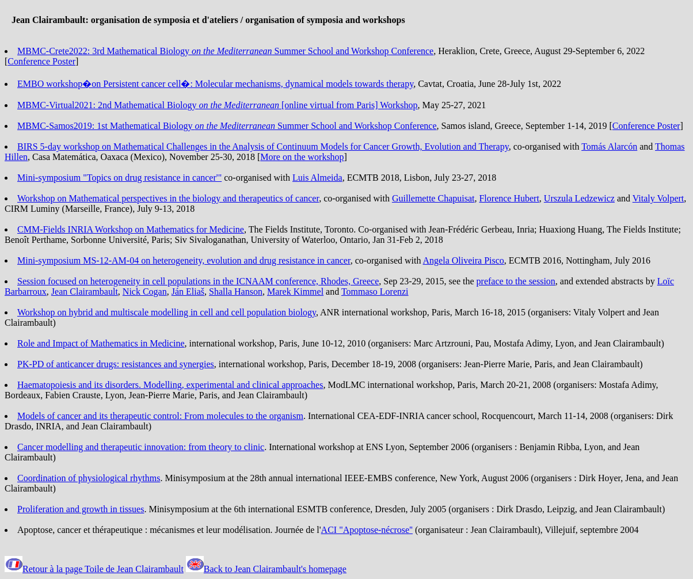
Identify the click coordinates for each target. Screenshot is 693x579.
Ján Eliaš (188, 291)
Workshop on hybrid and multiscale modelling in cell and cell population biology (166, 312)
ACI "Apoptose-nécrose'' (367, 530)
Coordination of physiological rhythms (88, 478)
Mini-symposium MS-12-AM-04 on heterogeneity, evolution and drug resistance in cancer (184, 260)
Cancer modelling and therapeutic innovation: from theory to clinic (140, 447)
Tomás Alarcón (609, 146)
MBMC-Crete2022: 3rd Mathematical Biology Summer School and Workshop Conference (225, 51)
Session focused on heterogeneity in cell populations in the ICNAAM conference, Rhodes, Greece (198, 281)
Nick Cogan (145, 291)
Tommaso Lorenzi (375, 291)
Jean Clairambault (84, 291)
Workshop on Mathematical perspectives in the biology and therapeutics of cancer (168, 198)
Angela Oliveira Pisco (463, 260)
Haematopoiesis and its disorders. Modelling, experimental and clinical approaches (170, 385)
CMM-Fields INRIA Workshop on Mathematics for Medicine (130, 229)
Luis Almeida (317, 177)
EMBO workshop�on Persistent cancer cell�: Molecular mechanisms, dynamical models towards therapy (215, 84)
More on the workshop (302, 157)
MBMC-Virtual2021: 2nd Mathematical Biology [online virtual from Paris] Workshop (217, 105)
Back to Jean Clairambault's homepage (275, 569)
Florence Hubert (509, 198)
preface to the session (516, 281)
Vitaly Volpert (658, 198)
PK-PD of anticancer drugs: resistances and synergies (115, 364)
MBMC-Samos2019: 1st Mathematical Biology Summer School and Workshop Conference (227, 126)
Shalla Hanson (235, 291)
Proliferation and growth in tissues (80, 509)
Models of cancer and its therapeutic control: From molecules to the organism (160, 416)
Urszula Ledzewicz (579, 198)
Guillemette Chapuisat (433, 198)
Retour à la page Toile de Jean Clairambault (103, 569)
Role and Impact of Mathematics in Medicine (101, 343)
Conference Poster (41, 61)
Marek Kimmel (295, 291)
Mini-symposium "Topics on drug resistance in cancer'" (119, 177)
